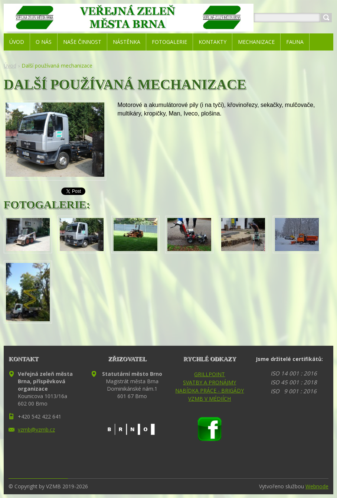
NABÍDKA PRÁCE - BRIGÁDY (209, 390)
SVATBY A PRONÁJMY (209, 382)
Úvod (10, 65)
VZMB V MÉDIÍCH (209, 398)
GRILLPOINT (209, 374)
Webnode (316, 486)
